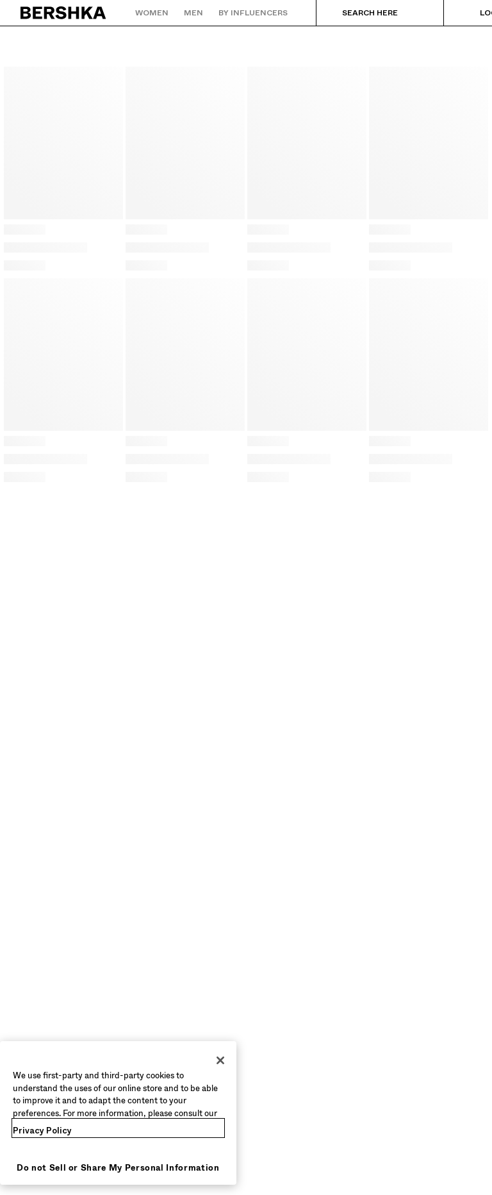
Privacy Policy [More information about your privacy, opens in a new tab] (42, 1130)
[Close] (220, 1060)
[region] (118, 1113)
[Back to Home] (63, 13)
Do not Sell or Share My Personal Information (118, 1168)
